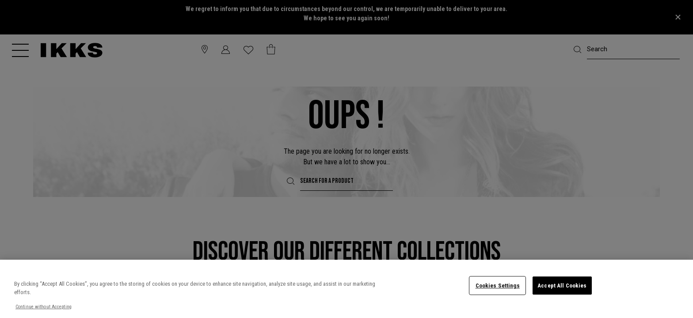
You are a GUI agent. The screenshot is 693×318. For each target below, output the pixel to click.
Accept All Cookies (561, 285)
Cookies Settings (498, 285)
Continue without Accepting (43, 307)
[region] (346, 289)
